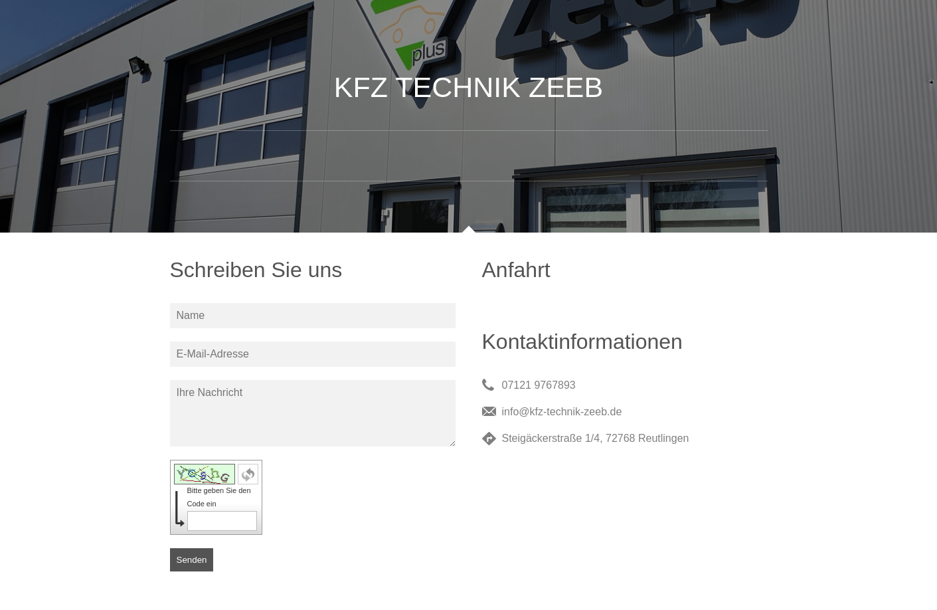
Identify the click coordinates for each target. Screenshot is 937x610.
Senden (192, 560)
